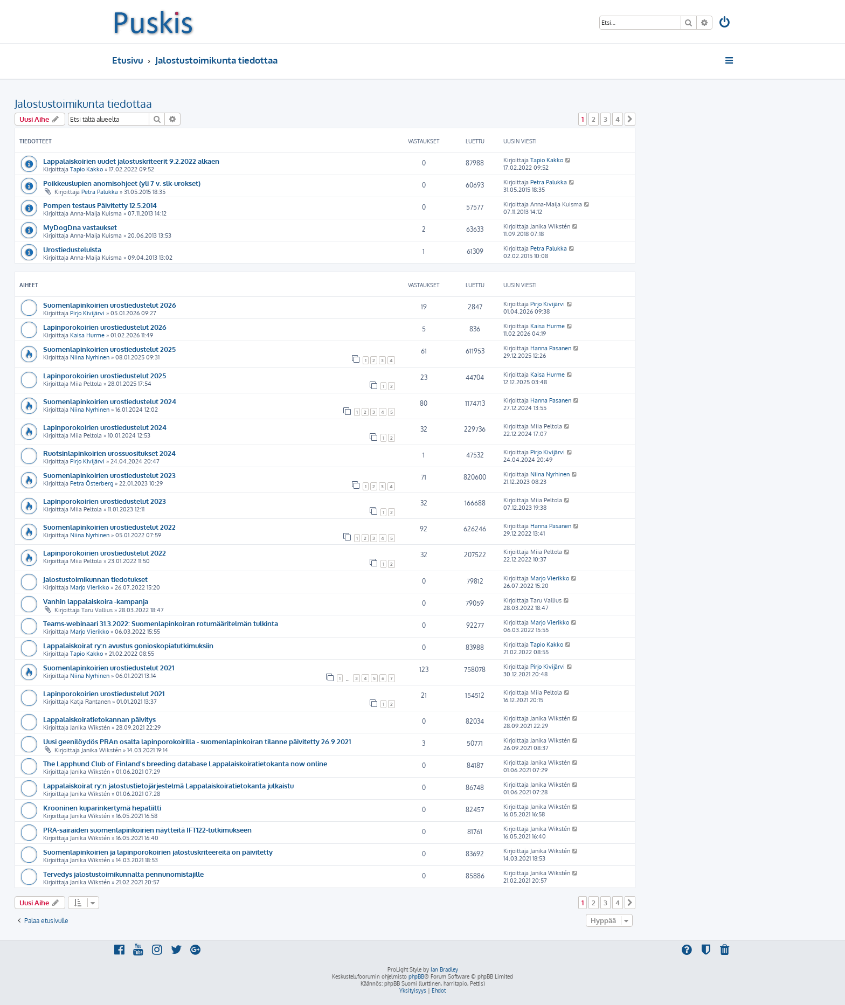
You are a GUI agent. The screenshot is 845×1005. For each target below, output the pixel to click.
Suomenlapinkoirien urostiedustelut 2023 (109, 475)
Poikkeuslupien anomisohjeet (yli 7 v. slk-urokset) (121, 183)
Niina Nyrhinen (89, 357)
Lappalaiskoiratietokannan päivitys (99, 719)
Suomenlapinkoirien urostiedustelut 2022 (109, 526)
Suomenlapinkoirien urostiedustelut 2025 (109, 349)
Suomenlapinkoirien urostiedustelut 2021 (108, 667)
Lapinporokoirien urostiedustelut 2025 (104, 375)
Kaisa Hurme (87, 335)
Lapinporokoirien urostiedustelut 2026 (105, 326)
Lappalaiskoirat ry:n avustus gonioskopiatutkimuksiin (128, 645)
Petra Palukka (99, 192)
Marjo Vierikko (89, 587)
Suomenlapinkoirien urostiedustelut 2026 (109, 304)
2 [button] (593, 119)
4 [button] (617, 119)
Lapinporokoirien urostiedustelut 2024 (105, 427)
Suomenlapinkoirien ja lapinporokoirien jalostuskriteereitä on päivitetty (158, 851)
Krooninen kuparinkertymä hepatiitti (102, 807)
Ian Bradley (444, 969)
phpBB (416, 976)
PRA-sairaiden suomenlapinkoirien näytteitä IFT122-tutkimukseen (147, 829)
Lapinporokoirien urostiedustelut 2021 (103, 693)
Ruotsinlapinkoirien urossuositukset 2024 (109, 453)
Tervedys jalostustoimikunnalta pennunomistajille (123, 873)
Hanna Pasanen (550, 348)
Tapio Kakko (86, 169)
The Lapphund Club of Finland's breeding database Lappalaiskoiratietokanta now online (185, 763)
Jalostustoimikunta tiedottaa (83, 103)
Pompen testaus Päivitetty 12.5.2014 (100, 205)
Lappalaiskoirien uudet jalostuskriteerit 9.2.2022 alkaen (131, 160)
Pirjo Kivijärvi (87, 313)
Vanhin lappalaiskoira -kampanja (95, 601)
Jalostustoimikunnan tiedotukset (95, 579)
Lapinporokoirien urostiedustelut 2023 (104, 500)
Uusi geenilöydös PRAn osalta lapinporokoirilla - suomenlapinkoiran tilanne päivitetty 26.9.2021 (197, 741)
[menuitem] (725, 23)
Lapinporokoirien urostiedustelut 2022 (104, 552)
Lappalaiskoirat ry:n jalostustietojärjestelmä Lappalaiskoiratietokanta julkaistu (168, 785)
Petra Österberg (91, 483)
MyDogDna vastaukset (80, 227)
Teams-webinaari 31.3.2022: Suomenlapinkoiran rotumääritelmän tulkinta (160, 623)
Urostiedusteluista (72, 249)
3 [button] (605, 119)
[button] (630, 119)
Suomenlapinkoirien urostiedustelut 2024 (109, 401)
